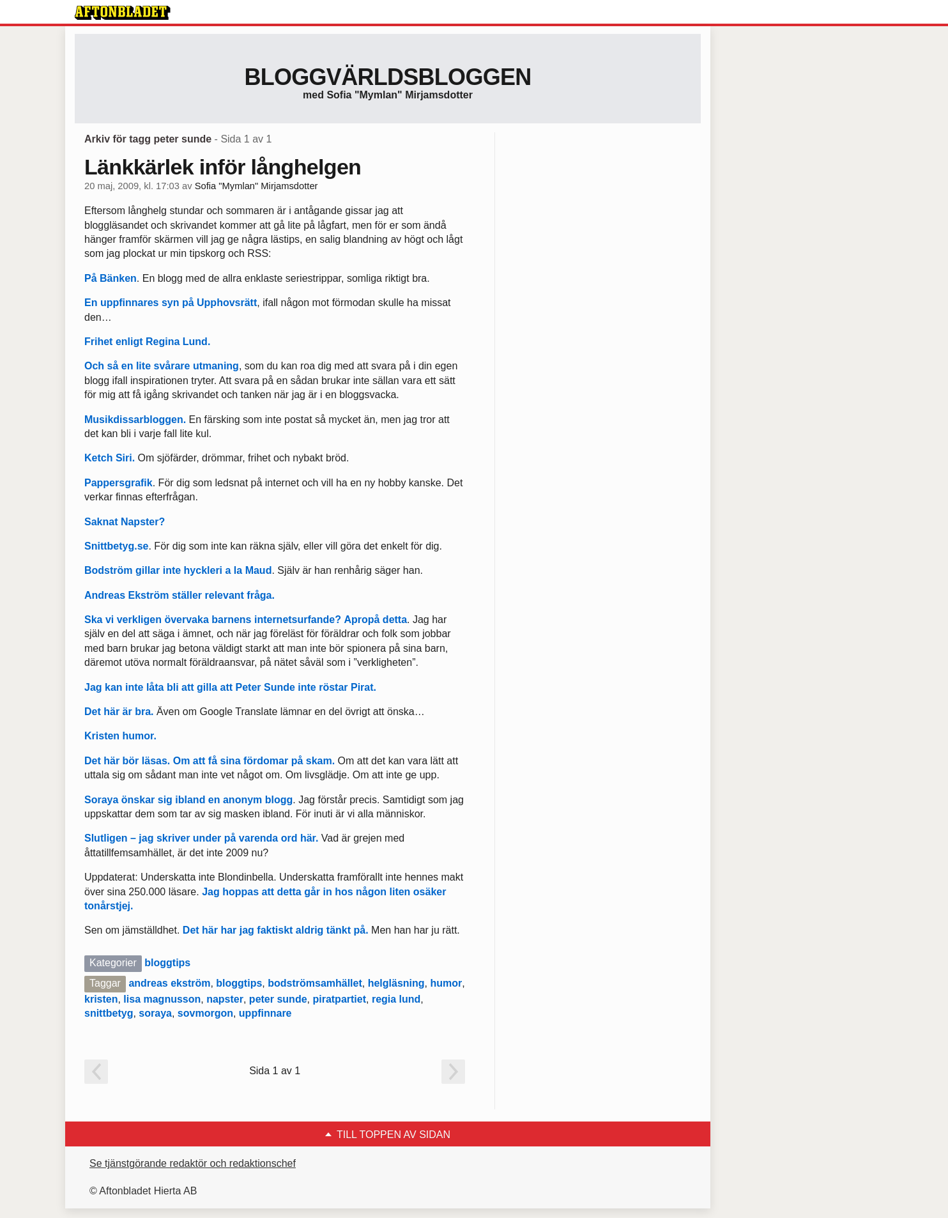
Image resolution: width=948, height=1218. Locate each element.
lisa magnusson (162, 999)
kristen (101, 999)
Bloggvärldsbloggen (387, 77)
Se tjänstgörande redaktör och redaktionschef (192, 1163)
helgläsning (396, 983)
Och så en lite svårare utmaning (161, 365)
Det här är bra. (118, 711)
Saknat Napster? (124, 521)
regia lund (396, 999)
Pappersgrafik (118, 482)
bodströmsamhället (315, 983)
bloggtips (167, 962)
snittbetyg (108, 1013)
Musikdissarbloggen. (136, 419)
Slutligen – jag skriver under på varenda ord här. (201, 838)
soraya (155, 1013)
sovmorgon (205, 1013)
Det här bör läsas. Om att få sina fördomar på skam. (211, 760)
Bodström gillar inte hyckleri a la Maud (177, 570)
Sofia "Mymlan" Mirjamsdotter (256, 186)
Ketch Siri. (111, 457)
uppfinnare (265, 1013)
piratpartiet (339, 999)
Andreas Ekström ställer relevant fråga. (179, 595)
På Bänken (110, 278)
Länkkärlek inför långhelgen (222, 167)
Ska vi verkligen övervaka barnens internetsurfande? (212, 619)
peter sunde (278, 999)
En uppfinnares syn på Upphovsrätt (170, 302)
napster (224, 999)
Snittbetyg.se (116, 546)
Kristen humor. (120, 735)
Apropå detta (375, 619)
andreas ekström (169, 983)
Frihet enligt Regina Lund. (147, 341)
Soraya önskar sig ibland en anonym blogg (188, 799)
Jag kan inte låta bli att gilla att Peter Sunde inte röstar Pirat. (230, 687)
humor (446, 983)
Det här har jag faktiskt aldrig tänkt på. (276, 930)
